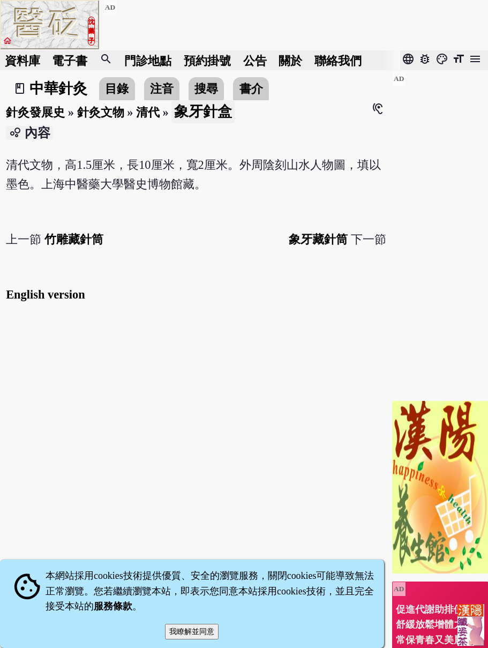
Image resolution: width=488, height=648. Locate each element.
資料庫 (22, 60)
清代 (148, 112)
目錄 (117, 88)
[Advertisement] (440, 232)
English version (45, 294)
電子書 (69, 60)
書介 (251, 88)
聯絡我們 (338, 60)
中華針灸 (58, 88)
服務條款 (113, 606)
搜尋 (206, 88)
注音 (162, 88)
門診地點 (147, 60)
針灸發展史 (35, 112)
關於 (290, 60)
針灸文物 (100, 112)
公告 (255, 60)
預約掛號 (207, 60)
